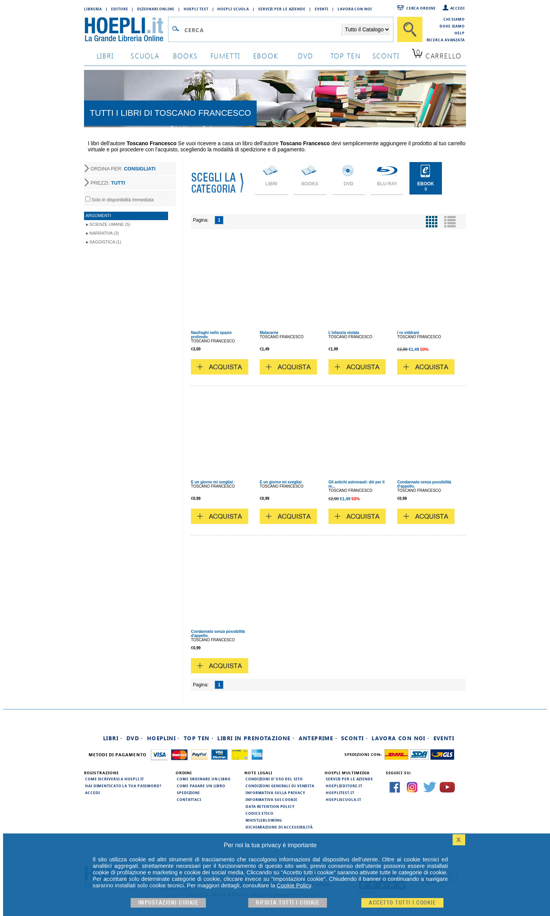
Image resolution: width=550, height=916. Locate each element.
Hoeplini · (163, 738)
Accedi (457, 8)
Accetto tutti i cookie (402, 903)
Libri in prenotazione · (255, 738)
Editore (119, 8)
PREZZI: (108, 183)
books (185, 55)
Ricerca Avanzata (446, 39)
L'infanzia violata (343, 333)
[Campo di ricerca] (263, 30)
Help (460, 33)
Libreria (93, 8)
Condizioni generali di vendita (280, 785)
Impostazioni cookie (168, 903)
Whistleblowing (264, 820)
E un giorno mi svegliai (212, 482)
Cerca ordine (421, 8)
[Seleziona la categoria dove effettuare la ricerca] (366, 29)
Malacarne (269, 333)
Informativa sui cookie (272, 799)
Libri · (113, 738)
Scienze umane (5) (109, 224)
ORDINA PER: (123, 169)
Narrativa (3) (104, 233)
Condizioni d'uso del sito (274, 779)
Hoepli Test (196, 8)
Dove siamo (452, 26)
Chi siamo (454, 19)
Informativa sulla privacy (275, 792)
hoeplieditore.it (344, 785)
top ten (345, 55)
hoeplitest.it (340, 792)
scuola (145, 55)
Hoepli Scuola (233, 8)
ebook (265, 55)
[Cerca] (409, 29)
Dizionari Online (155, 8)
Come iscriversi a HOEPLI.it (114, 779)
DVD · (134, 738)
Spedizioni (188, 792)
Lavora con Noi (355, 8)
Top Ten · (199, 738)
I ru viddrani (408, 333)
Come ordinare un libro (204, 779)
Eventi (321, 8)
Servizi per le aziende (282, 8)
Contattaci (189, 799)
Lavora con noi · (400, 738)
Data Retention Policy (270, 806)
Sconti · (354, 738)
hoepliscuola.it (343, 799)
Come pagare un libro (201, 785)
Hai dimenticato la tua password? (123, 785)
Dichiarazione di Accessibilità (279, 827)
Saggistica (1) (105, 242)
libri (105, 55)
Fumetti (225, 55)
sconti (386, 55)
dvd (305, 55)
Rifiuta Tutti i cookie (287, 903)
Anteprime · (318, 738)
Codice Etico (259, 813)
